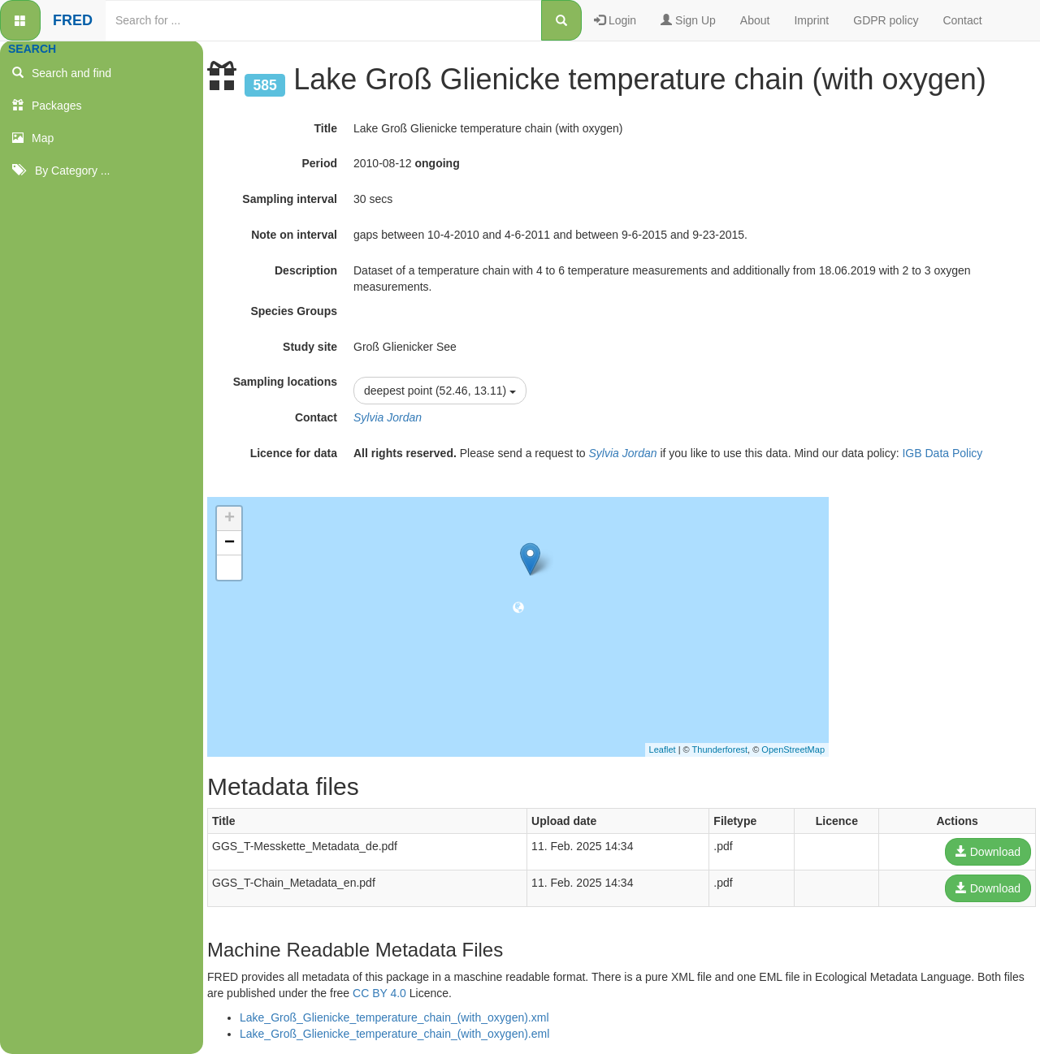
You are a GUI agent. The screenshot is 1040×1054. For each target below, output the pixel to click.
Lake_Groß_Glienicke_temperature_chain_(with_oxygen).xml (394, 1017)
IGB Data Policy (942, 453)
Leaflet (662, 749)
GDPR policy (885, 20)
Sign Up (688, 20)
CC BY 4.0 (379, 993)
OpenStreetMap (793, 749)
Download (988, 851)
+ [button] (229, 519)
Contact (962, 20)
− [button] (229, 543)
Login (615, 20)
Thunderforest (720, 749)
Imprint (811, 20)
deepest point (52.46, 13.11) (440, 390)
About (755, 20)
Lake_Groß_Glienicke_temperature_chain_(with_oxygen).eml (394, 1033)
